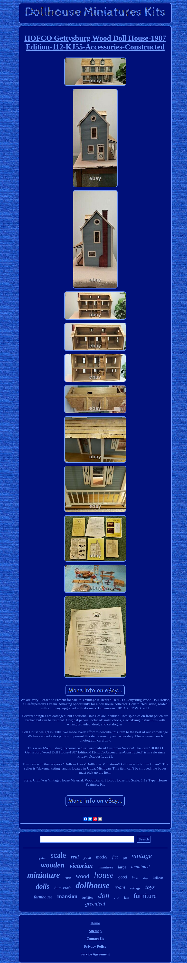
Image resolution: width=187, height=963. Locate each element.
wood (82, 876)
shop (145, 878)
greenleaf (95, 904)
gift (125, 857)
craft (116, 898)
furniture (144, 895)
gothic (42, 858)
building (87, 897)
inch (135, 878)
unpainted (140, 866)
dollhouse (92, 885)
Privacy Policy (95, 946)
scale (58, 855)
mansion (67, 896)
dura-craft (62, 888)
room (119, 887)
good (122, 877)
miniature (43, 875)
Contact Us (95, 939)
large (122, 867)
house (103, 874)
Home (95, 923)
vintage (142, 855)
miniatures (105, 867)
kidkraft (158, 877)
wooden (53, 865)
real (75, 856)
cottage (135, 888)
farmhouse (43, 897)
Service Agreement (95, 954)
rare (68, 877)
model (101, 856)
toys (150, 887)
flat (115, 857)
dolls (42, 886)
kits (126, 897)
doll (104, 895)
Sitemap (95, 931)
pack (87, 857)
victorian (81, 865)
